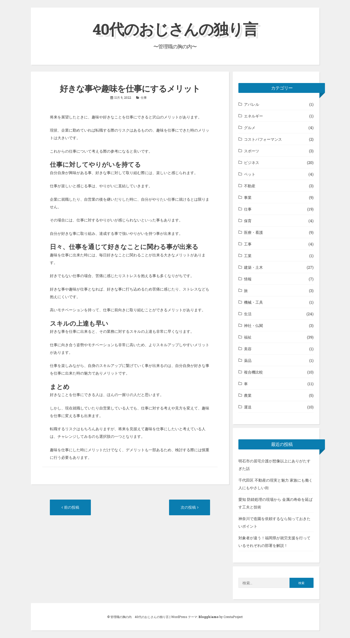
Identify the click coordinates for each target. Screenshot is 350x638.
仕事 (144, 97)
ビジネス (251, 162)
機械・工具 (253, 302)
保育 (248, 220)
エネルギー (253, 115)
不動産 (249, 185)
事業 (248, 197)
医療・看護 (253, 232)
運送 (248, 406)
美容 (248, 348)
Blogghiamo (208, 617)
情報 (248, 278)
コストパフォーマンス (263, 139)
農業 (248, 395)
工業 (248, 255)
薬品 (248, 360)
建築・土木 (253, 267)
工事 (248, 243)
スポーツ (251, 150)
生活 (248, 313)
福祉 (248, 337)
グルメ (249, 127)
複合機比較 (253, 372)
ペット (249, 174)
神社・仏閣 (253, 325)
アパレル (251, 104)
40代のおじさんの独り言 (175, 29)
